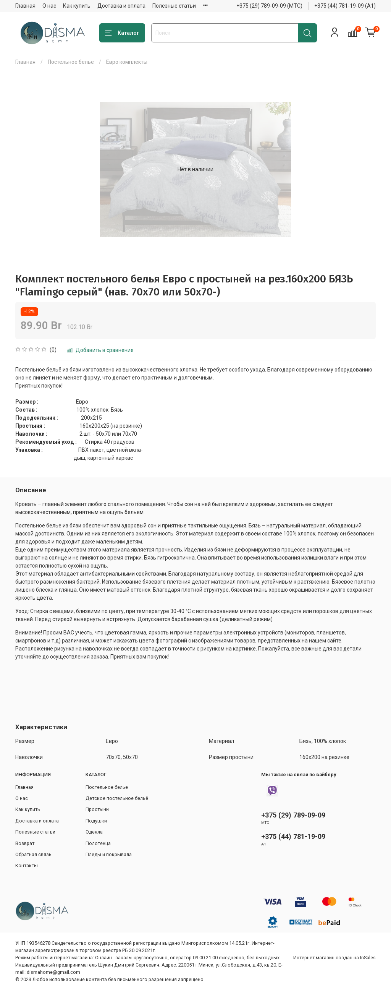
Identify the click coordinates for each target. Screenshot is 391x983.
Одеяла (94, 832)
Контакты (26, 865)
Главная (25, 6)
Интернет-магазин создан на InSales (334, 957)
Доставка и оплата (121, 6)
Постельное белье (71, 62)
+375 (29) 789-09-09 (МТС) (269, 6)
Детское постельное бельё (117, 798)
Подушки (96, 821)
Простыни (97, 809)
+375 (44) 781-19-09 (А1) (345, 6)
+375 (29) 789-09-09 (293, 815)
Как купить (76, 6)
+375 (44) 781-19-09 (293, 836)
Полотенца (98, 843)
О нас (49, 6)
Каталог (122, 33)
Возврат (24, 843)
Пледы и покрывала (109, 854)
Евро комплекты (126, 62)
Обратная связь (33, 854)
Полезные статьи (174, 6)
